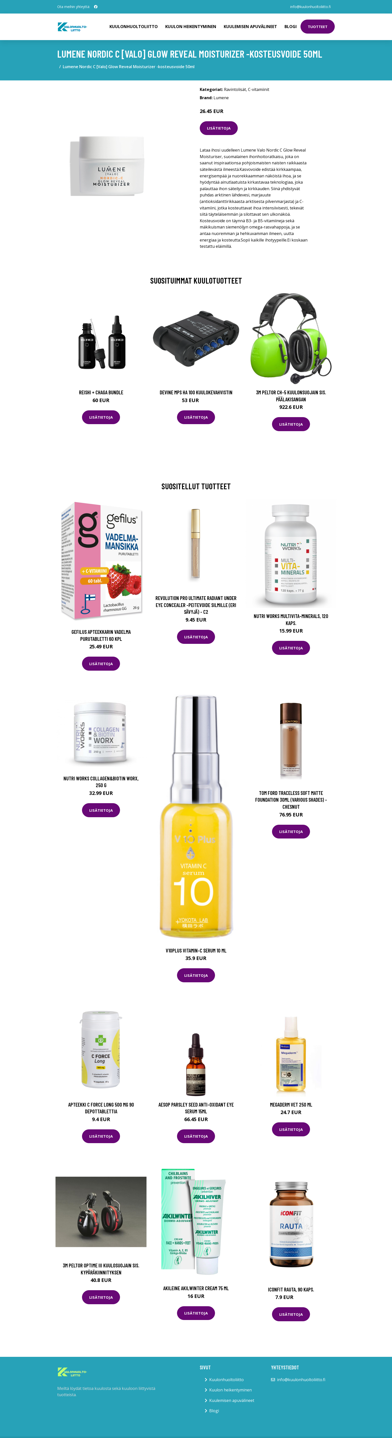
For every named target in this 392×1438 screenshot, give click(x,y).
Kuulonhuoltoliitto (134, 26)
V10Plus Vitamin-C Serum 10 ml (196, 950)
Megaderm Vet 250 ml (291, 1104)
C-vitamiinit (258, 89)
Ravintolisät (235, 89)
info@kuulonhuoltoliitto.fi (310, 6)
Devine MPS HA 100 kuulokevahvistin (196, 392)
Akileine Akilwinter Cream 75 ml (196, 1288)
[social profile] (96, 7)
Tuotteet (318, 26)
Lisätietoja (218, 128)
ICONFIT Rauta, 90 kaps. (291, 1289)
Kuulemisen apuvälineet (250, 26)
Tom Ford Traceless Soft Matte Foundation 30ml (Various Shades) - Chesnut (291, 800)
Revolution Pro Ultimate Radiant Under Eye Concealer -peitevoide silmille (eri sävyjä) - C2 (196, 605)
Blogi (290, 26)
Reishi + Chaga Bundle (101, 392)
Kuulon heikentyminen (190, 26)
